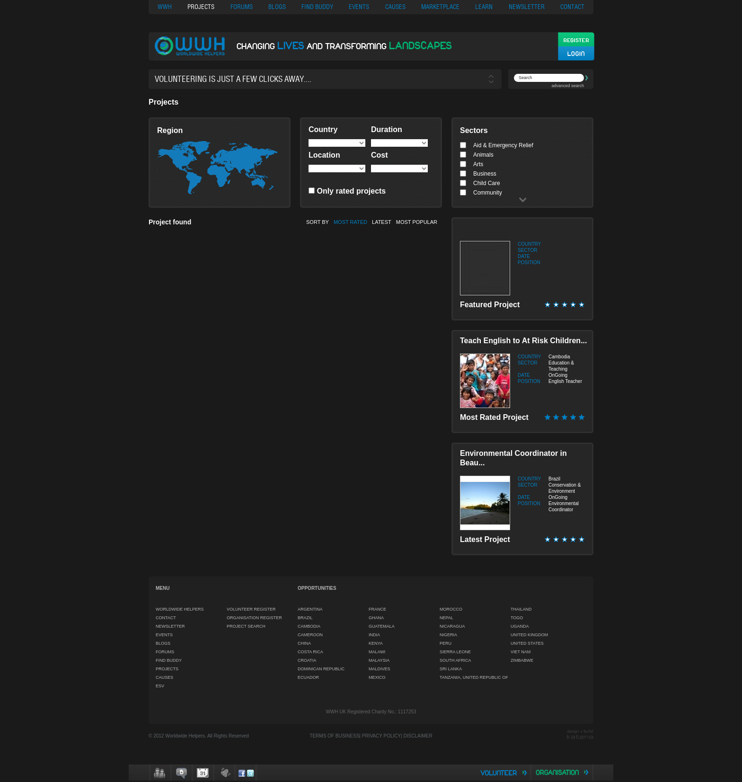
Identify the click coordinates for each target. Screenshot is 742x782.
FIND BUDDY (317, 7)
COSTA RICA (310, 651)
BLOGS (277, 7)
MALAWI (377, 651)
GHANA (376, 617)
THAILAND (521, 609)
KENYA (376, 643)
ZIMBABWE (522, 660)
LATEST (381, 222)
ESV (160, 686)
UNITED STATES (527, 643)
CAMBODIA (309, 626)
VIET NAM (520, 651)
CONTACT (572, 7)
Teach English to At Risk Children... (523, 341)
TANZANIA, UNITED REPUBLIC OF (474, 677)
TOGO (517, 617)
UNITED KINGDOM (529, 634)
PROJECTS (200, 7)
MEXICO (377, 677)
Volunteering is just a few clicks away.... (233, 79)
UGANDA (520, 626)
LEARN (484, 7)
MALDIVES (379, 668)
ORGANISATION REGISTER (254, 617)
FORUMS (241, 7)
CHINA (304, 643)
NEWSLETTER (527, 7)
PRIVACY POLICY (381, 735)
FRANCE (377, 609)
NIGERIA (448, 634)
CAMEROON (310, 634)
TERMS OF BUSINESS (334, 735)
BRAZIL (305, 617)
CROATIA (307, 660)
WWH (165, 7)
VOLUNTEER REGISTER (251, 609)
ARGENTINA (310, 609)
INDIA (374, 634)
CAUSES (395, 7)
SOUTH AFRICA (455, 660)
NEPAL (446, 617)
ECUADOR (308, 677)
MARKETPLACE (440, 7)
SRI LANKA (451, 668)
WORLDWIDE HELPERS (180, 609)
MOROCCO (451, 609)
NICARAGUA (452, 626)
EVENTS (359, 7)
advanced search (567, 85)
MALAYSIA (379, 660)
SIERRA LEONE (455, 651)
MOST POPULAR (416, 222)
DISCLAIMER (418, 735)
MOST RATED (350, 222)
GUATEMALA (382, 626)
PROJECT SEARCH (246, 626)
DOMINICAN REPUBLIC (321, 668)
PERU (445, 643)
